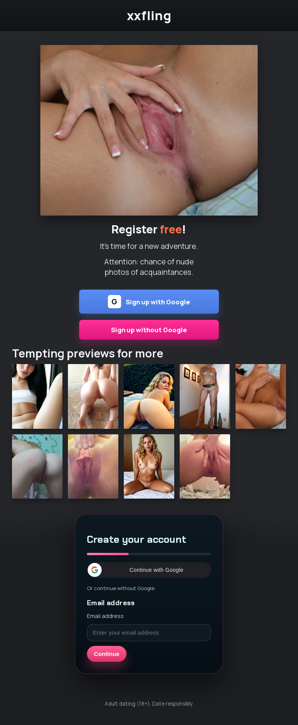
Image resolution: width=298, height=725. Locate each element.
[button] (149, 570)
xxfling (149, 15)
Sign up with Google (149, 301)
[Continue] (149, 130)
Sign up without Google (149, 329)
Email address (105, 616)
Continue (107, 654)
